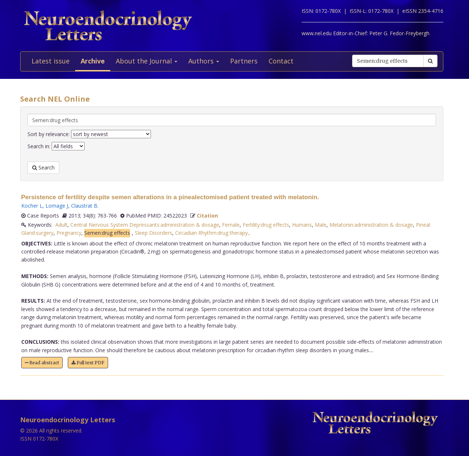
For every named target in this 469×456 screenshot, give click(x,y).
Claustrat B (84, 205)
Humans (302, 224)
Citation (207, 215)
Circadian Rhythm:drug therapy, (212, 232)
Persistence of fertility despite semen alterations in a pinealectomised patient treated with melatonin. (170, 197)
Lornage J (56, 205)
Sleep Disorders (153, 232)
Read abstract (42, 362)
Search (43, 167)
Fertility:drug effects (266, 224)
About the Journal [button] (146, 60)
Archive (93, 60)
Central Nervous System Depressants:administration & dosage (144, 224)
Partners (244, 60)
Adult (61, 224)
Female (231, 224)
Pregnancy (68, 232)
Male (320, 224)
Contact (281, 60)
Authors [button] (203, 60)
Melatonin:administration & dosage (371, 224)
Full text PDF (87, 362)
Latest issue (51, 60)
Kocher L (32, 205)
